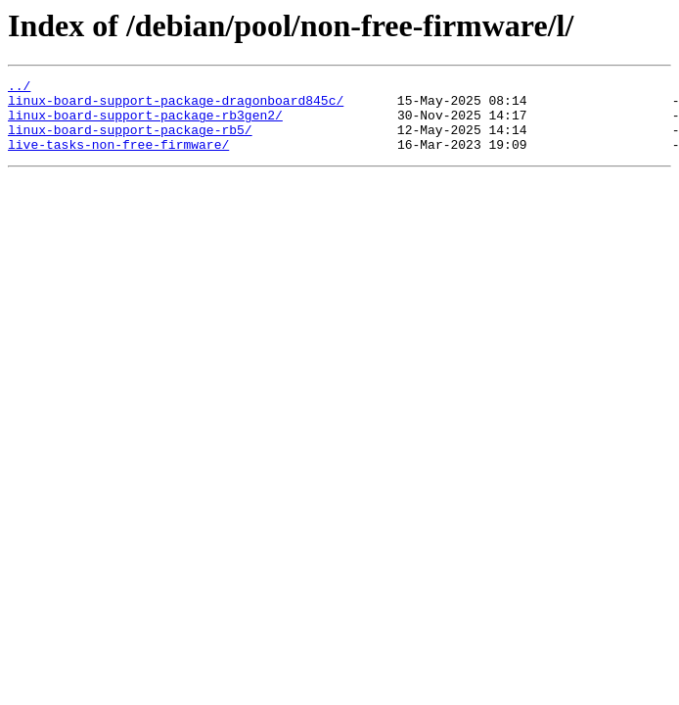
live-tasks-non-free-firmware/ (118, 158)
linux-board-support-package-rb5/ (130, 141)
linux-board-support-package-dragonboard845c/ (175, 106)
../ (19, 88)
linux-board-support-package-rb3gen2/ (145, 123)
